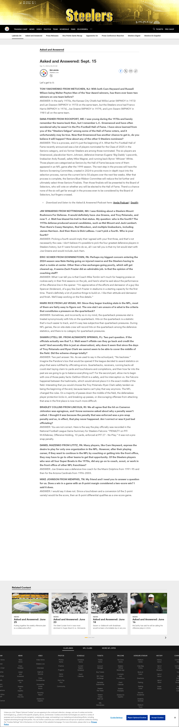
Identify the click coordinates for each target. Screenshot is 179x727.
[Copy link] (136, 71)
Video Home (40, 660)
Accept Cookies (158, 718)
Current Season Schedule (81, 668)
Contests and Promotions (121, 676)
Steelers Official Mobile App (120, 668)
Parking (140, 682)
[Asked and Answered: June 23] (69, 612)
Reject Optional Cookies (137, 718)
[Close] (175, 717)
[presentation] (166, 638)
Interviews (40, 668)
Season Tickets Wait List (100, 697)
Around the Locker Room (40, 686)
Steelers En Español (20, 689)
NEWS (20, 655)
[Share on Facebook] (121, 72)
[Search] (154, 29)
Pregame (61, 670)
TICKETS (100, 655)
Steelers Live (40, 664)
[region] (89, 718)
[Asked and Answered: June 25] (30, 612)
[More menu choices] (91, 29)
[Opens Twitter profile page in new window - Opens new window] (51, 75)
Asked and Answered (20, 674)
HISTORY (159, 655)
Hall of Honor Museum (159, 668)
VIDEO (40, 655)
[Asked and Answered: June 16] (149, 612)
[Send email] (131, 72)
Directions (140, 678)
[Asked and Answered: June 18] (109, 612)
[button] (86, 637)
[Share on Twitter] (126, 72)
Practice (61, 666)
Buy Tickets (100, 672)
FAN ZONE (120, 655)
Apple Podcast (121, 202)
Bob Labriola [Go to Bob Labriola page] (54, 70)
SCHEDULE (80, 655)
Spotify (134, 202)
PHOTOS (61, 655)
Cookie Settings (116, 718)
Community (61, 686)
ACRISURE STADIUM (140, 655)
